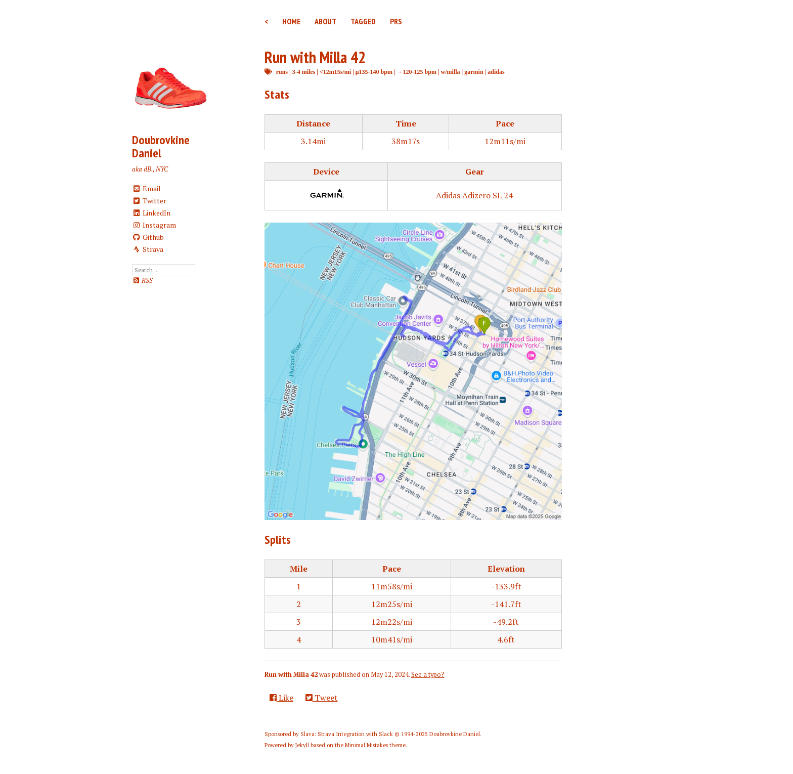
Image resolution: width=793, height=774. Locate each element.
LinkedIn (151, 213)
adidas (496, 71)
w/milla (450, 71)
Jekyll (302, 745)
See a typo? (428, 674)
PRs (396, 21)
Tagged (363, 21)
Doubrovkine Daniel (161, 146)
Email (146, 188)
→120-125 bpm (416, 71)
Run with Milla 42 (315, 57)
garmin (473, 71)
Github (148, 237)
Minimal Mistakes (366, 745)
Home (291, 21)
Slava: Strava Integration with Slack (346, 734)
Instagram (154, 225)
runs (282, 71)
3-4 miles (304, 71)
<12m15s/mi (335, 71)
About (325, 21)
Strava (147, 249)
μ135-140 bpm (374, 71)
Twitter (149, 200)
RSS (142, 280)
